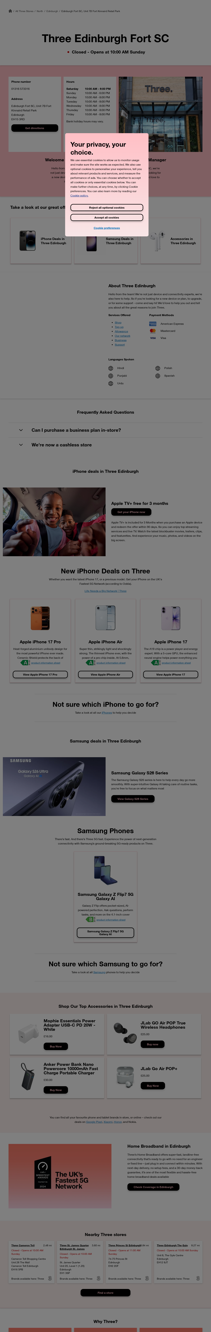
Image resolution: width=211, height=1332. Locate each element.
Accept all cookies (106, 217)
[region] (107, 184)
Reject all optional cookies (107, 207)
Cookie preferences (107, 227)
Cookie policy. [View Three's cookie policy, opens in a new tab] (79, 195)
